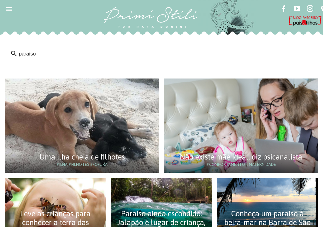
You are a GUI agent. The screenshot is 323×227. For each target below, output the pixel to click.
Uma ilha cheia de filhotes (82, 157)
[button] (8, 8)
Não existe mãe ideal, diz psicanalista (241, 157)
